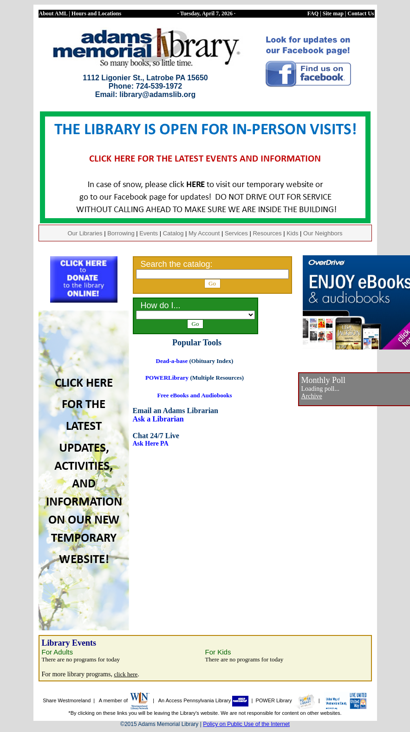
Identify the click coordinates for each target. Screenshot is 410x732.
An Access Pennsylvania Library (203, 700)
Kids (292, 233)
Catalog (173, 233)
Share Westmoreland (67, 700)
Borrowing (121, 233)
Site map (333, 13)
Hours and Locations (96, 13)
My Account (204, 233)
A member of (124, 700)
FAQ (313, 13)
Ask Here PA (151, 443)
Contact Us (361, 13)
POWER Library (285, 700)
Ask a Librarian (158, 419)
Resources (267, 233)
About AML (53, 13)
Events (148, 233)
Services (236, 233)
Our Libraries (84, 233)
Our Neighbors (323, 233)
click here (125, 674)
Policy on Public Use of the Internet (246, 724)
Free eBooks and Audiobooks (194, 395)
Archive (311, 396)
